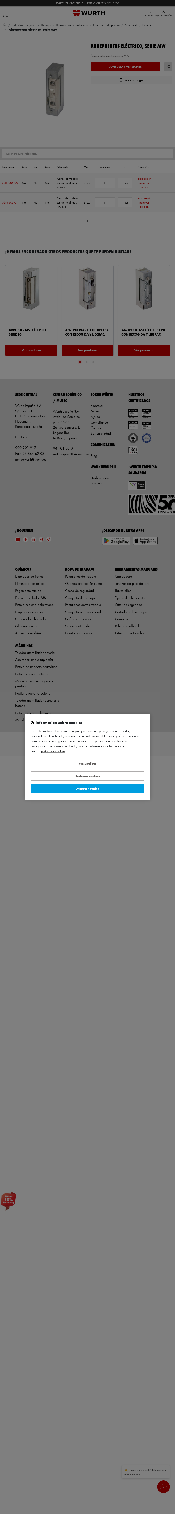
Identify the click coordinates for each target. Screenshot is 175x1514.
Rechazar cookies (87, 776)
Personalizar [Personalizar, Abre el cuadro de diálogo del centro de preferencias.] (87, 763)
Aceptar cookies (87, 788)
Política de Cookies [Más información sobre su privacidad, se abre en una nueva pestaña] (53, 751)
